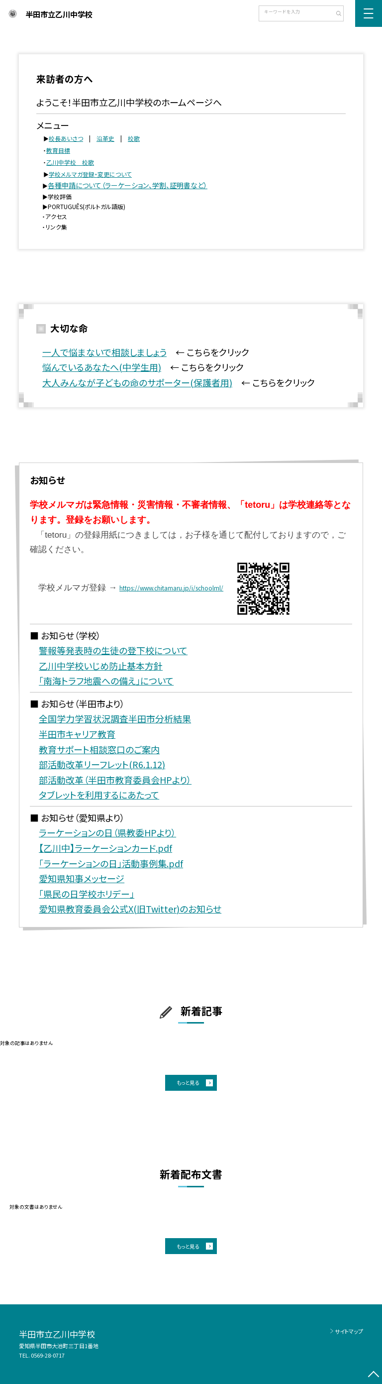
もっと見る (188, 1082)
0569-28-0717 (48, 1355)
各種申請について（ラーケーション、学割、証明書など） (127, 185)
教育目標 (58, 150)
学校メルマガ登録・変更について (90, 174)
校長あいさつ (66, 138)
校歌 (134, 138)
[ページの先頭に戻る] (373, 1375)
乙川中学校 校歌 (70, 162)
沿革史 (105, 138)
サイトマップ (349, 1331)
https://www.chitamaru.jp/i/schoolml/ (171, 587)
